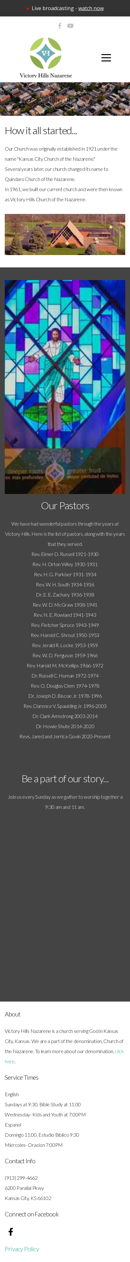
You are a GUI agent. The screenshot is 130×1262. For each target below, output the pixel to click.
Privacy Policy (22, 1249)
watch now (91, 8)
